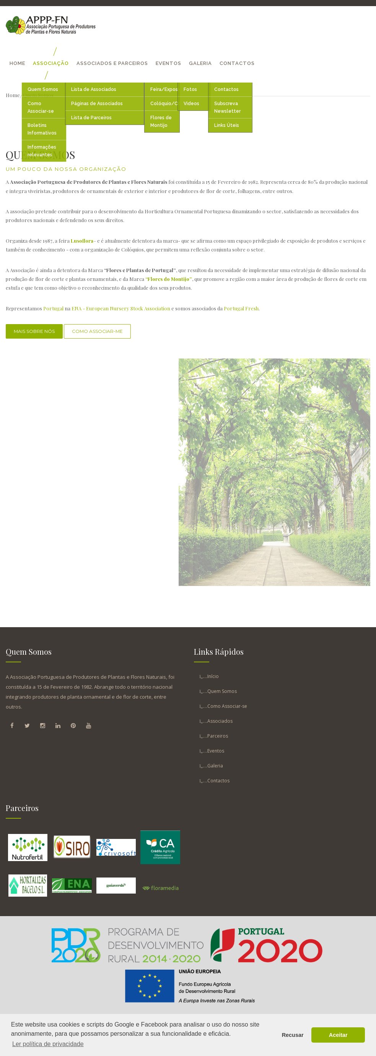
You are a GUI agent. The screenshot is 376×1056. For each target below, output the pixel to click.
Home (17, 63)
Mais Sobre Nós (34, 331)
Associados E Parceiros (112, 63)
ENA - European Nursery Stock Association (121, 308)
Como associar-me (97, 331)
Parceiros (217, 736)
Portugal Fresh (241, 308)
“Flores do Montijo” (168, 279)
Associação (51, 63)
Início (213, 676)
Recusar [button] (293, 1035)
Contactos (237, 63)
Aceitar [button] (338, 1035)
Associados (220, 721)
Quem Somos (222, 691)
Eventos (168, 63)
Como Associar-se (227, 706)
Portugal (53, 308)
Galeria (200, 63)
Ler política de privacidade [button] (48, 1044)
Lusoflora (82, 240)
